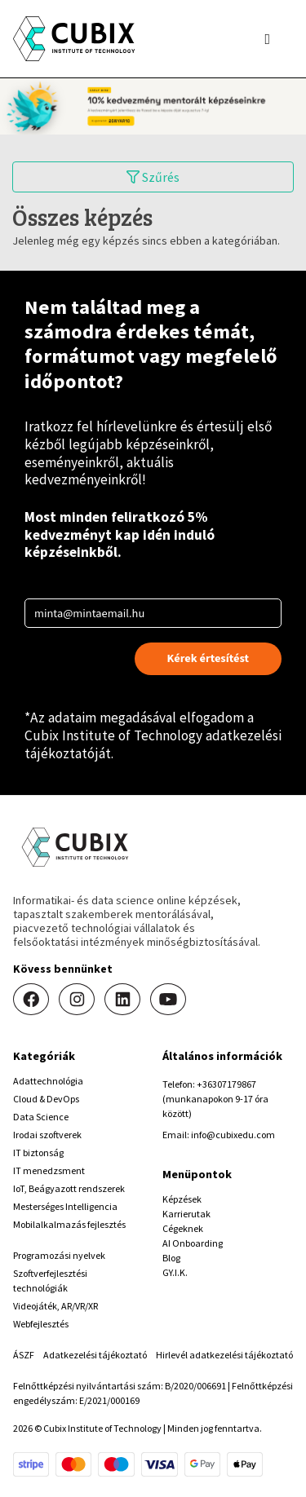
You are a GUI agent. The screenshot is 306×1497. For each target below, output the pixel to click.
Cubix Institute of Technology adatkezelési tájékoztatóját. (153, 744)
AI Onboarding (192, 1243)
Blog (171, 1258)
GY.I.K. (175, 1272)
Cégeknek (182, 1228)
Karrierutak (186, 1214)
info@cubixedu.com (233, 1134)
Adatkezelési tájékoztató (95, 1355)
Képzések (182, 1199)
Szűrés (153, 177)
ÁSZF (23, 1355)
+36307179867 (226, 1084)
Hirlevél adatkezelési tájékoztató (224, 1355)
